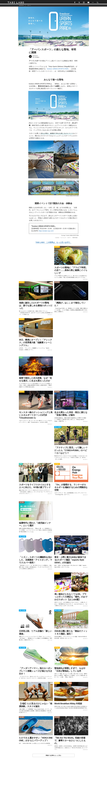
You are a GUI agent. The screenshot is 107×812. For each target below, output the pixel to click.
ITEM (21, 464)
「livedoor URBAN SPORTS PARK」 (58, 69)
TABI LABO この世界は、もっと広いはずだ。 (53, 243)
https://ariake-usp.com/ (46, 231)
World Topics (75, 238)
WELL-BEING (58, 427)
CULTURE (57, 283)
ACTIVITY (57, 247)
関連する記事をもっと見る (53, 756)
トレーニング (63, 238)
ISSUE (21, 358)
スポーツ (69, 238)
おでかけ (57, 238)
